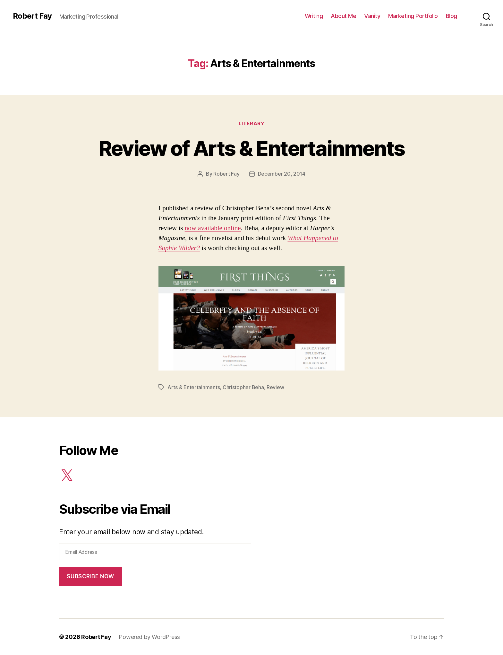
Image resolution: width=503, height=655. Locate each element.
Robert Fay (32, 16)
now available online (213, 228)
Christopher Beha (243, 387)
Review (275, 387)
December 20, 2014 (281, 173)
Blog (451, 16)
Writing (314, 16)
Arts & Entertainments (193, 387)
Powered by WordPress (149, 636)
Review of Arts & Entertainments (251, 148)
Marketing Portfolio (413, 16)
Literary (251, 124)
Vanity (372, 16)
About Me (343, 16)
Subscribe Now (90, 576)
